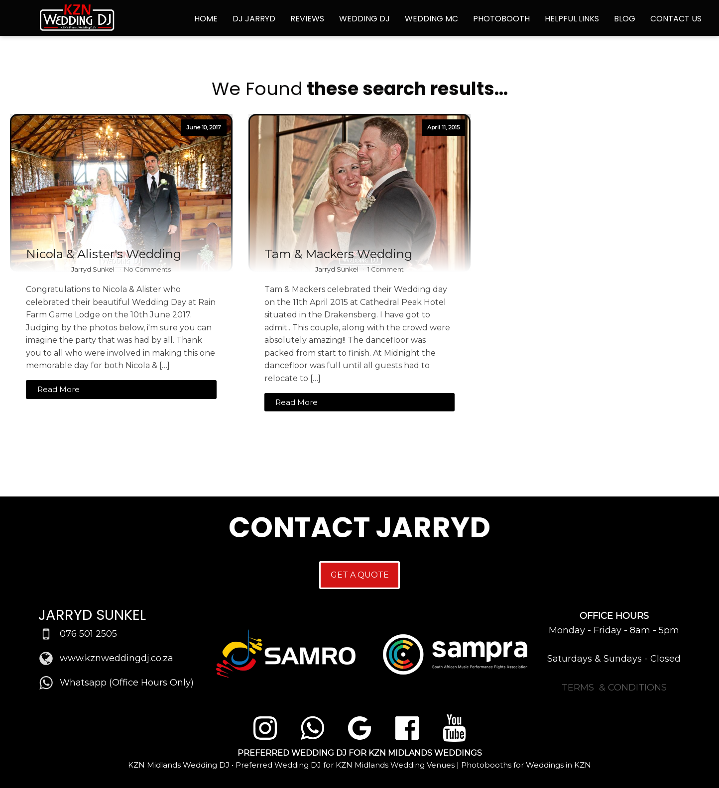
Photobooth (501, 18)
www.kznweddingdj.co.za (116, 658)
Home (206, 18)
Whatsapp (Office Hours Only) (127, 682)
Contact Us (676, 18)
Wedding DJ (364, 18)
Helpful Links (572, 18)
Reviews (307, 18)
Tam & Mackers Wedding (338, 254)
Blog (624, 18)
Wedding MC (431, 18)
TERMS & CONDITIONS (614, 687)
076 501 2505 (88, 633)
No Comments (147, 269)
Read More (58, 389)
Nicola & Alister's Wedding (103, 254)
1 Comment (385, 269)
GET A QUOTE (360, 575)
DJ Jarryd (254, 18)
